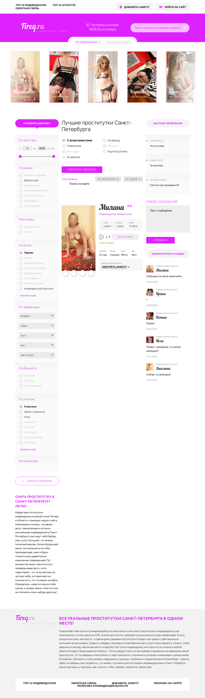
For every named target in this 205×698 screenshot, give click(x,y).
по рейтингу (108, 179)
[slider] (37, 156)
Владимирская (32, 273)
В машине (73, 157)
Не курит (29, 380)
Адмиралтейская (34, 263)
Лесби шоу (30, 442)
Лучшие (113, 146)
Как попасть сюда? (118, 42)
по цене (133, 179)
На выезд (114, 140)
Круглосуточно (117, 151)
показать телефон (125, 237)
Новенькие (74, 146)
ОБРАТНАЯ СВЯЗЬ (27, 8)
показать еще (28, 295)
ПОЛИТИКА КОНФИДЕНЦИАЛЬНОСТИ (102, 685)
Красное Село (32, 226)
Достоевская (31, 278)
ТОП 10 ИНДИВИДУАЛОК (31, 5)
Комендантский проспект (39, 288)
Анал (27, 416)
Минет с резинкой (34, 411)
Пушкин (29, 231)
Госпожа (29, 427)
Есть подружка (32, 385)
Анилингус (30, 422)
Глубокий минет (33, 437)
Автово (28, 257)
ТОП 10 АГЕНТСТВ (64, 5)
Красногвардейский (35, 190)
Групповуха (31, 432)
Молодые (73, 151)
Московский (31, 200)
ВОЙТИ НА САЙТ (175, 7)
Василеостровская (34, 268)
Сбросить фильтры (39, 481)
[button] (185, 27)
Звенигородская (33, 283)
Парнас (29, 252)
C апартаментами (79, 140)
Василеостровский (35, 175)
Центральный (32, 205)
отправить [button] (160, 240)
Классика (30, 406)
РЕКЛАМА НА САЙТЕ (168, 683)
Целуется (29, 375)
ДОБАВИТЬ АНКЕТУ (136, 7)
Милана (116, 208)
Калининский (32, 185)
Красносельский (33, 195)
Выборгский (31, 180)
